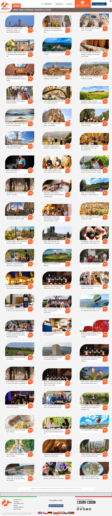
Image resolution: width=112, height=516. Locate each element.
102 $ (68, 194)
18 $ (30, 193)
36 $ (68, 264)
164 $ (68, 406)
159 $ (30, 146)
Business (16, 505)
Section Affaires (77, 488)
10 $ (68, 357)
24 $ (68, 123)
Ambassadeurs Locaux (19, 503)
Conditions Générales (19, 507)
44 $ (105, 170)
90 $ (105, 476)
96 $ (30, 54)
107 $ (30, 335)
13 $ (30, 30)
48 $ (105, 381)
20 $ (68, 30)
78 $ (30, 101)
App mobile (16, 501)
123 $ (30, 241)
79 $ (105, 123)
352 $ (105, 309)
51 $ (68, 146)
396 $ (68, 77)
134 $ (105, 101)
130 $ (68, 170)
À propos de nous (18, 499)
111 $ (68, 383)
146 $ (30, 478)
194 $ (68, 476)
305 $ (105, 430)
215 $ (105, 54)
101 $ (68, 333)
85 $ (105, 193)
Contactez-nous (17, 509)
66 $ (30, 78)
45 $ (105, 28)
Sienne (16, 6)
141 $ (68, 431)
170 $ (105, 77)
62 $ (105, 148)
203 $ (31, 430)
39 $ (68, 454)
